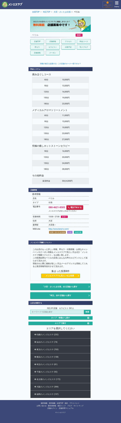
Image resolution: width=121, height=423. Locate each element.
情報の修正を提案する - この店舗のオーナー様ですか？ (60, 64)
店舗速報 (37, 53)
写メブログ (84, 47)
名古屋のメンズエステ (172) (47, 379)
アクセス (68, 41)
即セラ (37, 47)
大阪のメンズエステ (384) (46, 387)
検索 (87, 312)
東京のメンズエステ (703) (46, 349)
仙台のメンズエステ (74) (45, 342)
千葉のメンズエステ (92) (45, 372)
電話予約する (75, 207)
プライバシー (74, 403)
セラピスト (53, 47)
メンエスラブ (61, 412)
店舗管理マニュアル (66, 408)
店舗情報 (52, 41)
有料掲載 (52, 403)
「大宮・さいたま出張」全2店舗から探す (59, 287)
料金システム (35, 69)
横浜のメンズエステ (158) (46, 357)
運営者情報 (52, 406)
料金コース (84, 41)
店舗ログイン (52, 408)
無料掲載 (44, 403)
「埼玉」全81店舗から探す (59, 295)
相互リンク (62, 406)
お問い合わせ (42, 406)
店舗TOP (37, 41)
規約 (66, 403)
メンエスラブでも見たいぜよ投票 (60, 276)
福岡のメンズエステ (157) (46, 394)
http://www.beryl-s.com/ (59, 229)
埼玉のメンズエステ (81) (45, 364)
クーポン (52, 53)
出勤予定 (68, 47)
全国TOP (60, 403)
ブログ (69, 406)
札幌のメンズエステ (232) (46, 334)
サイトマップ (78, 406)
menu (116, 5)
